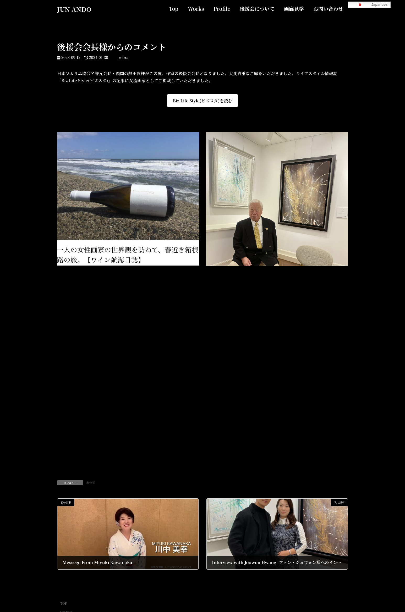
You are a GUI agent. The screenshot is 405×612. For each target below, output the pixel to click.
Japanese (368, 5)
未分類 (90, 482)
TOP (63, 603)
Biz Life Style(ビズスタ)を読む (202, 101)
